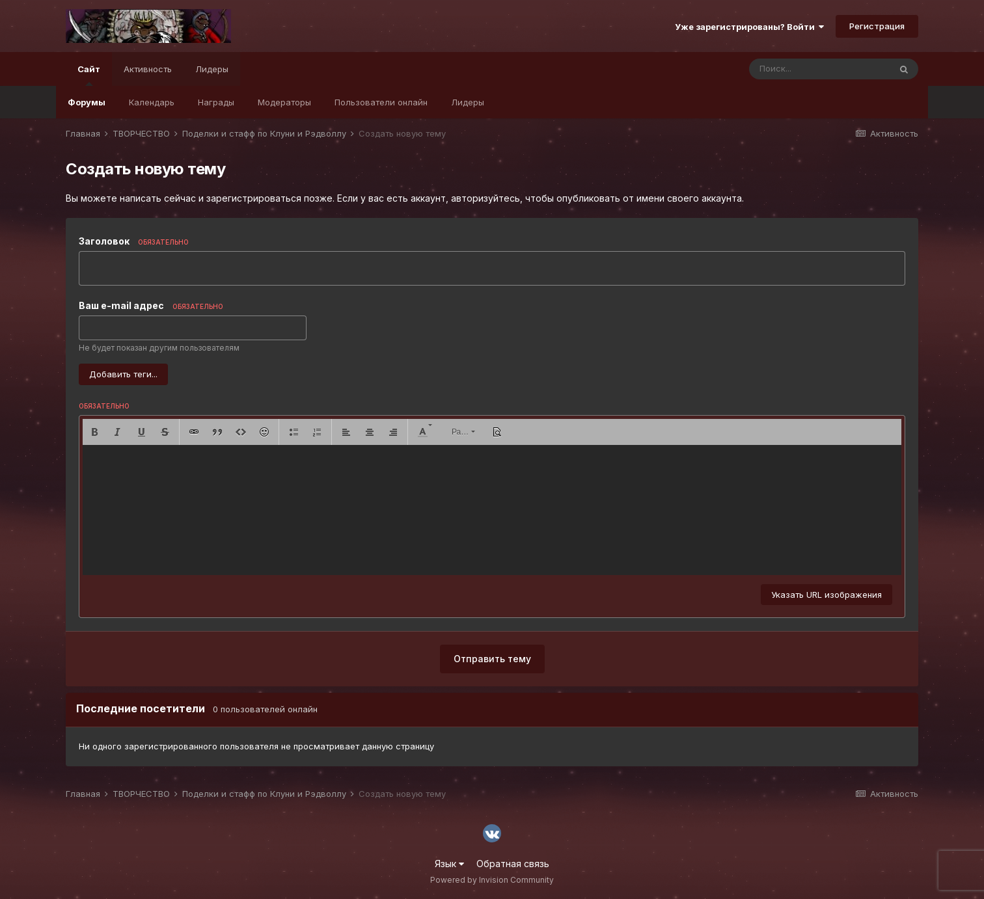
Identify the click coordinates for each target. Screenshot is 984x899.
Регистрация (877, 26)
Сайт (88, 75)
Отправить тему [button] (492, 658)
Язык (449, 863)
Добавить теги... (123, 374)
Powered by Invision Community (492, 880)
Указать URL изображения (826, 594)
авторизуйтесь (485, 198)
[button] (94, 432)
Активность (148, 69)
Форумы (86, 102)
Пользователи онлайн (381, 102)
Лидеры (467, 102)
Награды (216, 102)
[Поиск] (819, 69)
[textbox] (492, 510)
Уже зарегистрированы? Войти (749, 26)
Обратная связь (512, 863)
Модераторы (284, 102)
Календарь (151, 102)
